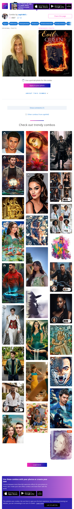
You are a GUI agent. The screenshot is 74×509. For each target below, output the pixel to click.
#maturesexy (60, 23)
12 (19, 18)
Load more (37, 465)
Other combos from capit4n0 (37, 114)
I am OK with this (52, 505)
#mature (35, 23)
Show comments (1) (37, 108)
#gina (5, 23)
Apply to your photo (37, 85)
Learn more (40, 503)
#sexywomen (24, 23)
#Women (13, 23)
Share (60, 16)
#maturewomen (47, 23)
